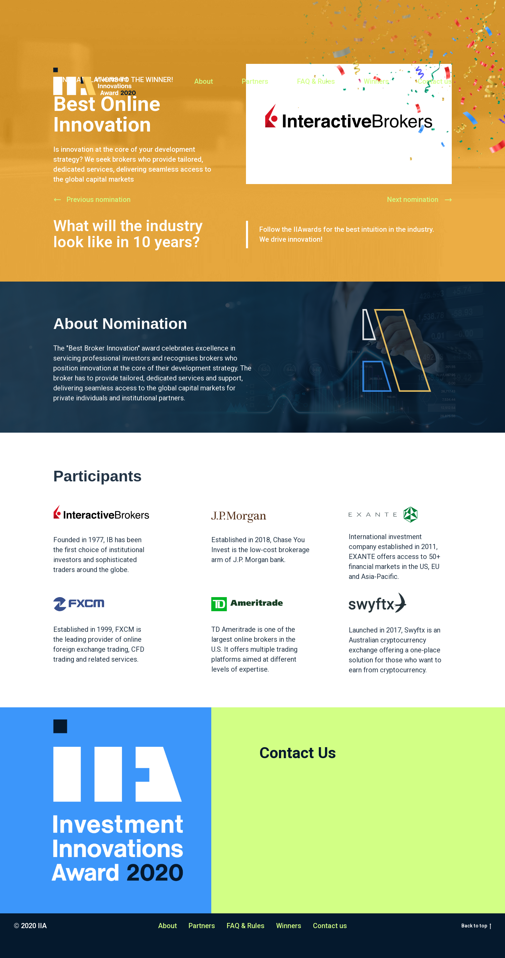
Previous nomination (99, 199)
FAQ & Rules (316, 81)
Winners (376, 81)
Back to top (476, 926)
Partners (255, 81)
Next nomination (412, 199)
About (203, 81)
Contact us (435, 81)
